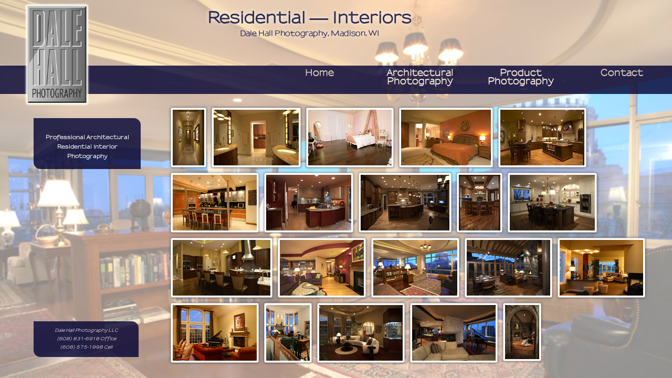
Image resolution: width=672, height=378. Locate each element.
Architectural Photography (420, 77)
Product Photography (521, 77)
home (319, 73)
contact (622, 73)
